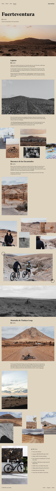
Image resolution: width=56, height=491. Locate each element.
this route (41, 367)
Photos (14, 3)
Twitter (44, 487)
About (7, 3)
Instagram (48, 487)
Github (53, 487)
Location (13, 62)
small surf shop (30, 73)
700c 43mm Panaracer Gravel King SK (20, 122)
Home (3, 3)
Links (11, 3)
